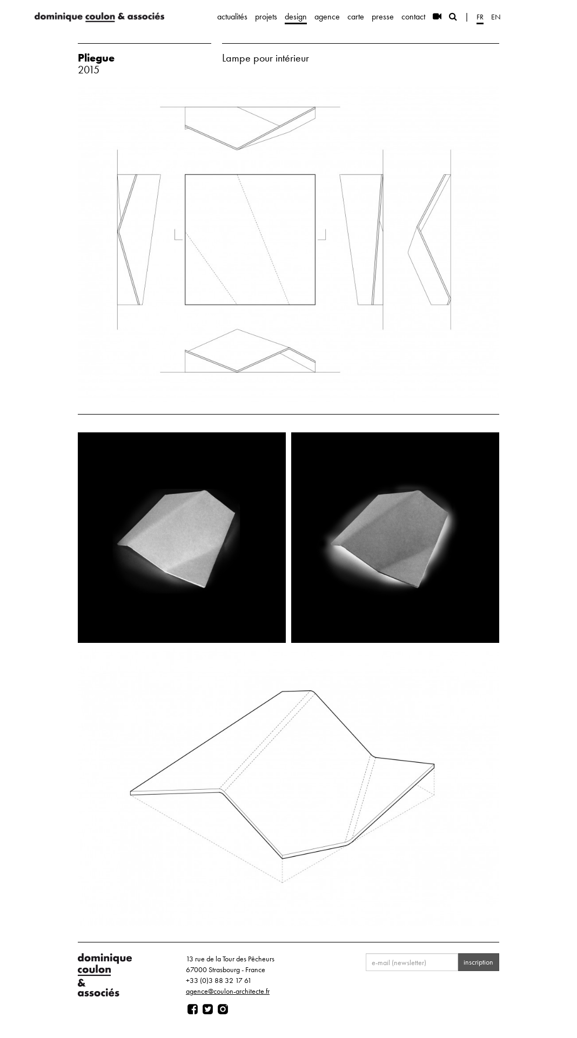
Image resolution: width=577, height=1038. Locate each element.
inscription (478, 962)
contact (413, 16)
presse (383, 16)
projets (266, 16)
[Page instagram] (223, 1009)
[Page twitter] (207, 1009)
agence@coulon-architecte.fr (228, 991)
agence (327, 16)
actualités (232, 16)
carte (355, 16)
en (496, 17)
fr (480, 17)
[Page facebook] (192, 1009)
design (296, 16)
